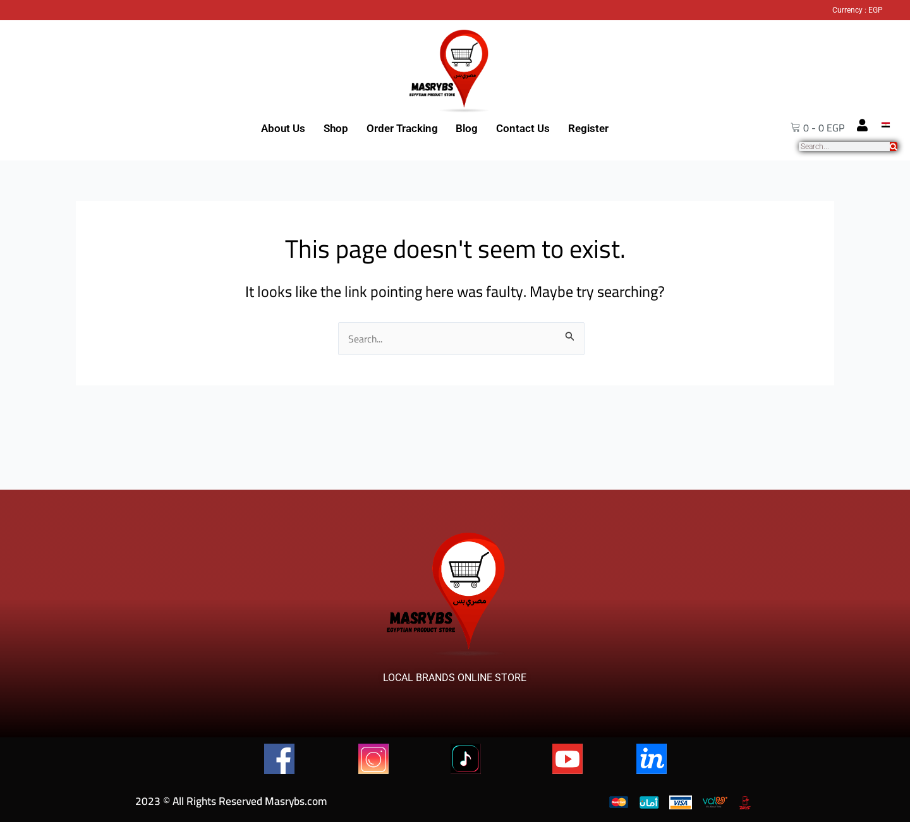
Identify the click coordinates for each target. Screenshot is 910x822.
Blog (467, 128)
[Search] (893, 146)
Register (588, 128)
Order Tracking (402, 128)
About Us (283, 128)
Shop (336, 128)
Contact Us (523, 128)
